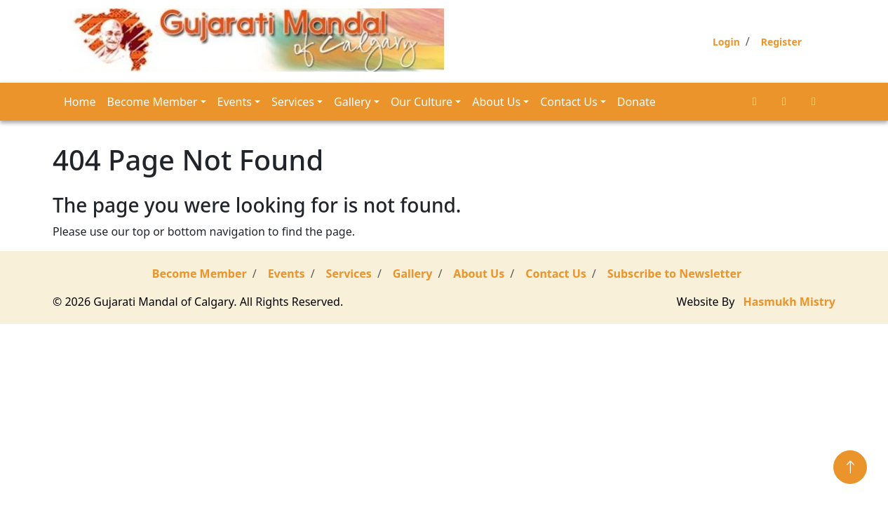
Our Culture (421, 101)
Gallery (352, 101)
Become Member (152, 101)
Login (726, 41)
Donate (636, 101)
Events (234, 101)
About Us (496, 101)
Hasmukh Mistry (789, 301)
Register (781, 41)
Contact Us (568, 101)
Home (80, 101)
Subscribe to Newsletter (674, 273)
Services (292, 101)
